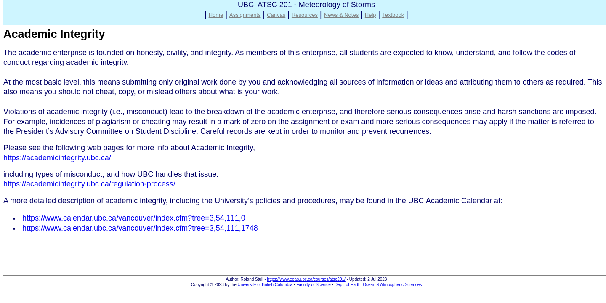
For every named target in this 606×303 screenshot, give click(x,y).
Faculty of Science (313, 284)
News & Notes (341, 15)
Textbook (393, 15)
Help (370, 15)
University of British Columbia (265, 284)
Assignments (244, 15)
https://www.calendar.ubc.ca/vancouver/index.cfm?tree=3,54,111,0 (133, 218)
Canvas (276, 15)
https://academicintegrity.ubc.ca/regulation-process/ (89, 184)
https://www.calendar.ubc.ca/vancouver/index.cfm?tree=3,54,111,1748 (140, 228)
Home (216, 15)
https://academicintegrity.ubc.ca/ (57, 158)
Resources (305, 15)
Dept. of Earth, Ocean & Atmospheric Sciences (378, 284)
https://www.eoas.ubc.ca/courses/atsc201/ (306, 279)
